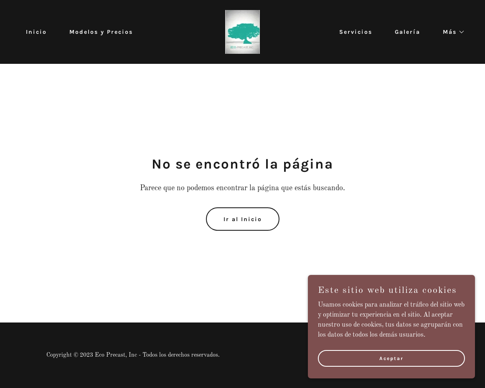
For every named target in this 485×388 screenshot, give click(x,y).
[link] (242, 31)
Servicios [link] (355, 31)
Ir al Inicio (242, 219)
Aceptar (391, 358)
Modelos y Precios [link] (101, 31)
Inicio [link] (36, 31)
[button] (451, 32)
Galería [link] (407, 31)
